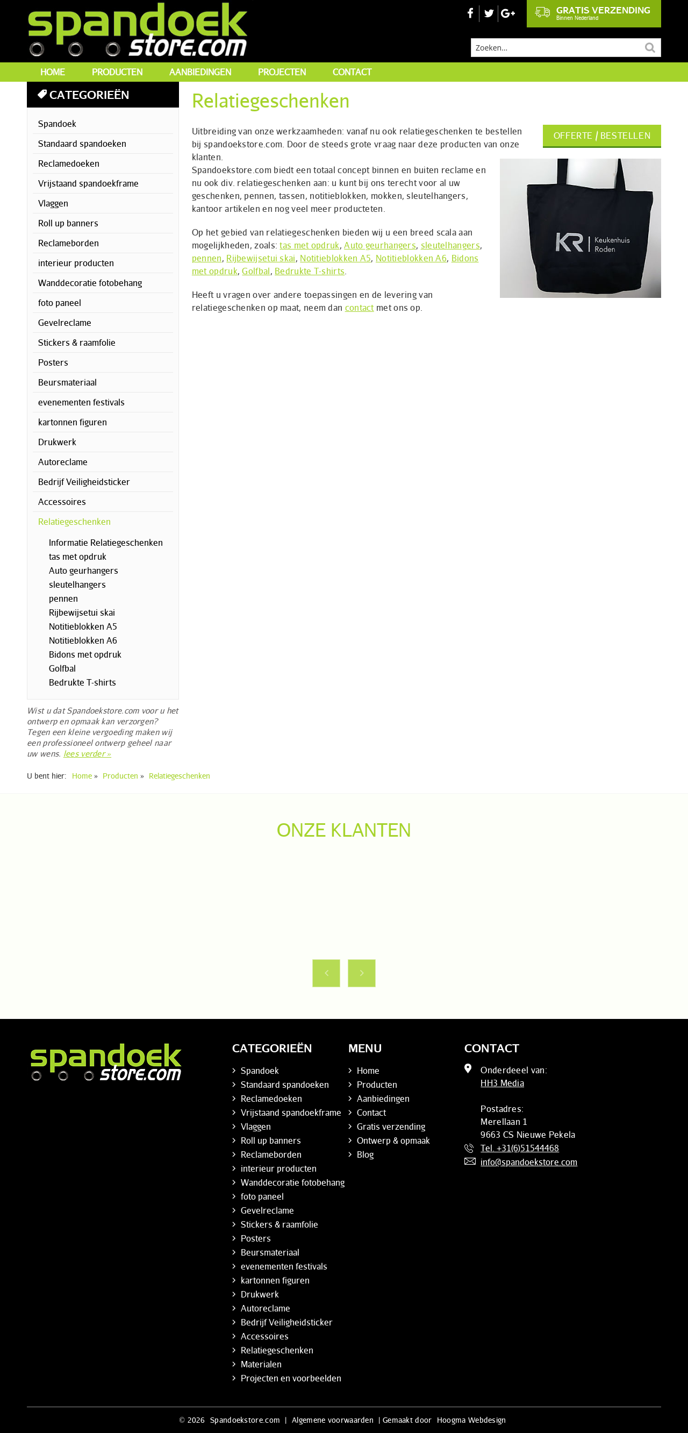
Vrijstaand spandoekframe (88, 183)
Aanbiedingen (200, 72)
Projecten (282, 72)
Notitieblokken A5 (335, 258)
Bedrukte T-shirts (310, 271)
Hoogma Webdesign (471, 1419)
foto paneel (59, 302)
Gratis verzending (592, 13)
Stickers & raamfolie (77, 342)
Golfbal (256, 271)
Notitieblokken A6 (411, 258)
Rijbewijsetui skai (260, 258)
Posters (53, 362)
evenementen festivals (81, 402)
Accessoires (62, 501)
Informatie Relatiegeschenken (106, 542)
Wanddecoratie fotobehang (90, 283)
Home (52, 72)
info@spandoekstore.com (529, 1162)
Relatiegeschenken (74, 521)
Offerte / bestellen (602, 135)
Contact (352, 72)
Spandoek (57, 123)
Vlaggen (53, 203)
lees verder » (87, 753)
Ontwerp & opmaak (393, 1140)
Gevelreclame (64, 322)
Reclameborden (68, 243)
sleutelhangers (450, 245)
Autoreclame (63, 462)
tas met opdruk (309, 245)
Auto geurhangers (380, 245)
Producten (117, 72)
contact (359, 307)
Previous (326, 973)
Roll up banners (68, 223)
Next (362, 973)
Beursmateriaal (67, 382)
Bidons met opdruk (85, 654)
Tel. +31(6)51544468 (520, 1148)
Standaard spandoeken (82, 143)
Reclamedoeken (68, 163)
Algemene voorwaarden (333, 1419)
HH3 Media (502, 1083)
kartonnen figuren (72, 422)
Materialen (261, 1364)
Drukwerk (57, 442)
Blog (365, 1154)
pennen (207, 258)
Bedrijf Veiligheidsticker (84, 481)
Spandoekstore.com (245, 1419)
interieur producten (76, 263)
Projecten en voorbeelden (291, 1378)
